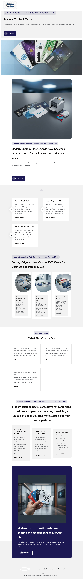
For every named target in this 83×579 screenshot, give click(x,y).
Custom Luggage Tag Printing (20, 298)
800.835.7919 (18, 178)
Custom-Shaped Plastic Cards (20, 431)
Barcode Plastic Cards (22, 201)
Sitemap (41, 573)
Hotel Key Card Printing (62, 433)
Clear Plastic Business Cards (24, 227)
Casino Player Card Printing (55, 201)
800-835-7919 (34, 575)
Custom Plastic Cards (61, 297)
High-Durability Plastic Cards (41, 432)
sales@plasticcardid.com (51, 575)
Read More (10, 33)
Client (16, 360)
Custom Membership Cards (40, 298)
